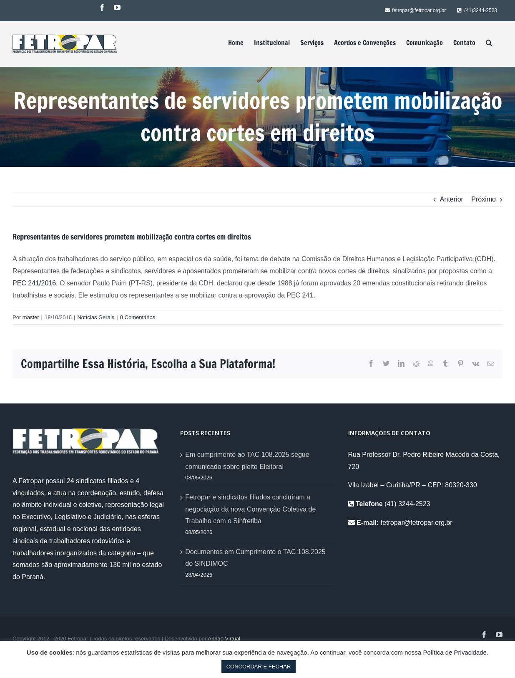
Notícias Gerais (95, 317)
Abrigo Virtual (224, 638)
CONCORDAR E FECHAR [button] (258, 666)
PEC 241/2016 (34, 283)
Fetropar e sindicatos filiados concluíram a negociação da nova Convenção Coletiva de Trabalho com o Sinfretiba (250, 509)
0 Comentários (138, 317)
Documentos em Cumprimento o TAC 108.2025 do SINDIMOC (255, 557)
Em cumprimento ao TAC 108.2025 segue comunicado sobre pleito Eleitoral (247, 460)
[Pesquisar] (489, 42)
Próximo (483, 199)
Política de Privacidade (455, 652)
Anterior (451, 199)
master (31, 317)
